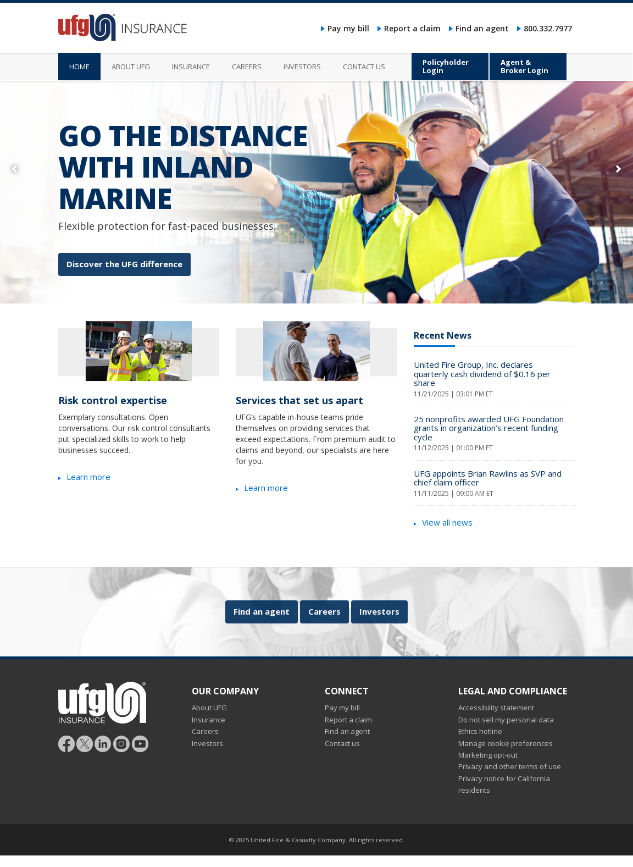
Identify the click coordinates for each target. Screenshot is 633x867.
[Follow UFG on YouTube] (140, 743)
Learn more (88, 476)
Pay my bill (348, 28)
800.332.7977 (548, 28)
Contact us (342, 743)
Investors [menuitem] (302, 66)
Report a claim (412, 28)
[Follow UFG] (84, 743)
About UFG (209, 708)
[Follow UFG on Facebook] (66, 743)
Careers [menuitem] (247, 66)
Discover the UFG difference (124, 263)
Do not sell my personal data (506, 720)
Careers (324, 611)
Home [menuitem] (79, 66)
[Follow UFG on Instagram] (121, 743)
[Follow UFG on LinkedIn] (103, 743)
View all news (447, 522)
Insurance (208, 720)
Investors (379, 611)
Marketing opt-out (488, 755)
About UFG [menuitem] (131, 66)
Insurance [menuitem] (191, 66)
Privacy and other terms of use (509, 766)
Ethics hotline (480, 731)
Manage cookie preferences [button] (505, 743)
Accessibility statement (496, 708)
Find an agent (482, 28)
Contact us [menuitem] (364, 66)
